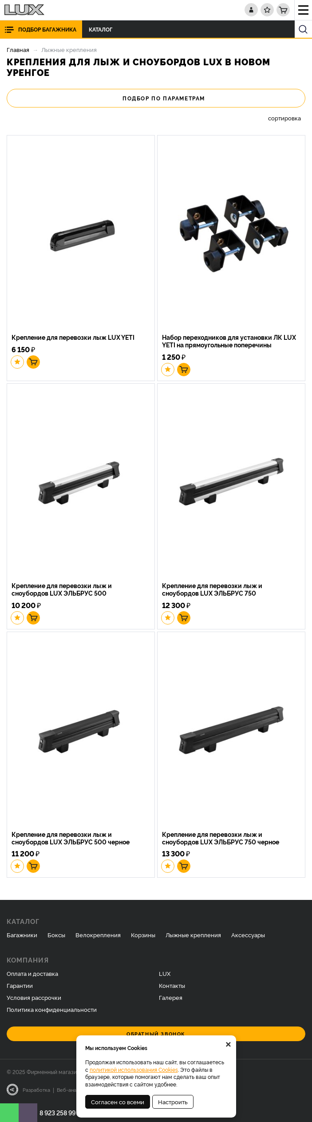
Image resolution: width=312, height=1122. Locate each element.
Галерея (170, 997)
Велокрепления (98, 935)
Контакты (172, 985)
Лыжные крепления (193, 935)
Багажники (22, 935)
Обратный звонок (156, 1033)
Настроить (173, 1102)
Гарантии (20, 985)
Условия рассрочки (34, 997)
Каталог (103, 29)
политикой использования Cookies (134, 1069)
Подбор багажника (47, 29)
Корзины (143, 935)
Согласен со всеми (117, 1102)
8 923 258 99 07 (62, 1112)
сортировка (284, 118)
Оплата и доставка (32, 973)
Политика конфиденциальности (52, 1009)
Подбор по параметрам (156, 98)
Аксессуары (248, 935)
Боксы (56, 935)
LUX (164, 973)
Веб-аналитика (75, 1089)
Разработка (36, 1089)
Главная (18, 49)
